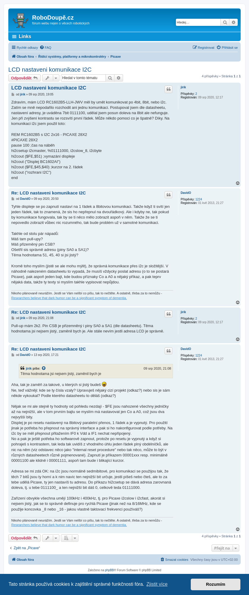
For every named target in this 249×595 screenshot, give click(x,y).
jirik (183, 87)
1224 (198, 199)
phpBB (109, 570)
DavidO (186, 192)
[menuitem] (45, 47)
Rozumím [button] (215, 584)
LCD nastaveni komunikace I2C (50, 69)
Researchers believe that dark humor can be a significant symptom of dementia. (69, 298)
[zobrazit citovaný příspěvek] (44, 368)
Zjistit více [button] (157, 584)
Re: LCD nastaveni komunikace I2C (48, 192)
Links (25, 36)
